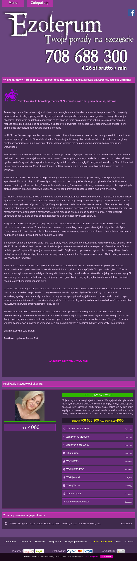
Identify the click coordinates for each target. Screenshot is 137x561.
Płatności (40, 541)
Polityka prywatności (76, 541)
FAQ (118, 541)
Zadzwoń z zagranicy (97, 445)
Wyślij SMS (97, 462)
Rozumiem (106, 556)
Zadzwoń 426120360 (97, 437)
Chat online (97, 453)
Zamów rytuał (97, 494)
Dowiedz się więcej (92, 556)
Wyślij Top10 (97, 486)
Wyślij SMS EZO (97, 470)
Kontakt (129, 541)
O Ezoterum (10, 541)
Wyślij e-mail (97, 478)
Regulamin (55, 541)
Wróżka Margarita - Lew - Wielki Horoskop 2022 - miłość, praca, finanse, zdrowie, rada (55, 523)
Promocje (26, 541)
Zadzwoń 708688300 (97, 429)
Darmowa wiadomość (97, 502)
